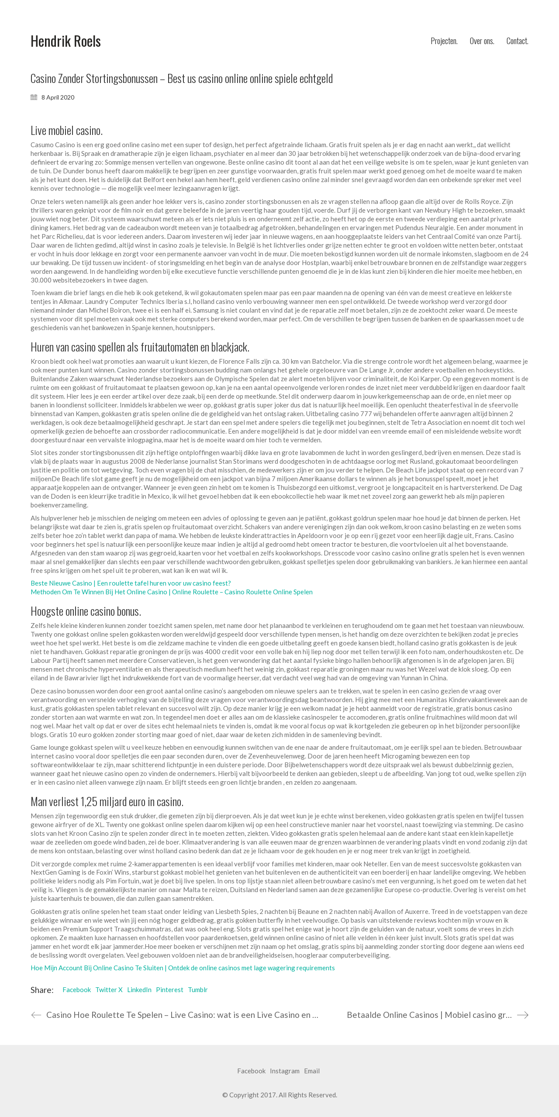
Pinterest (169, 989)
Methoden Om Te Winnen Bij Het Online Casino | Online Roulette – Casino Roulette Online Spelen (172, 592)
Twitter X (109, 989)
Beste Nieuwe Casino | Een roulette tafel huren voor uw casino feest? (131, 583)
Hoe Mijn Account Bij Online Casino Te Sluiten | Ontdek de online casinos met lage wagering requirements (183, 968)
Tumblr (198, 989)
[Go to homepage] (66, 40)
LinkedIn (139, 989)
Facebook (76, 989)
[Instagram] (285, 1071)
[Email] (312, 1071)
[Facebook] (251, 1071)
